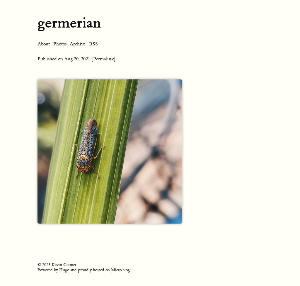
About (44, 44)
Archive (78, 44)
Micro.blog (120, 270)
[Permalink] (103, 59)
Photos (60, 44)
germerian (69, 22)
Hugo (64, 270)
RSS (93, 44)
